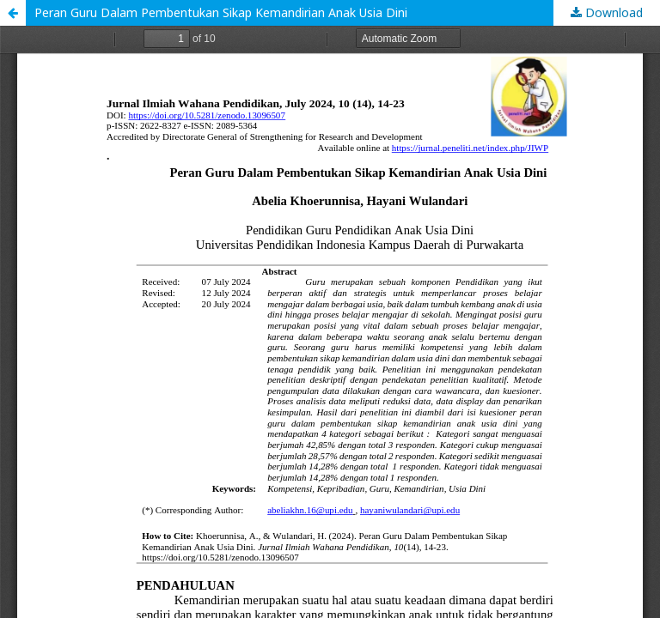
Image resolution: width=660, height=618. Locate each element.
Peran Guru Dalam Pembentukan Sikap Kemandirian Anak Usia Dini (220, 12)
